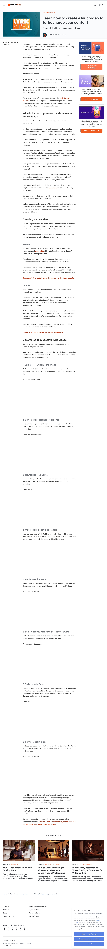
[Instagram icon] (20, 929)
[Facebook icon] (4, 929)
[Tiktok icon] (24, 929)
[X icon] (8, 929)
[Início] (14, 4)
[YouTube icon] (16, 929)
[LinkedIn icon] (12, 929)
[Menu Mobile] (4, 5)
